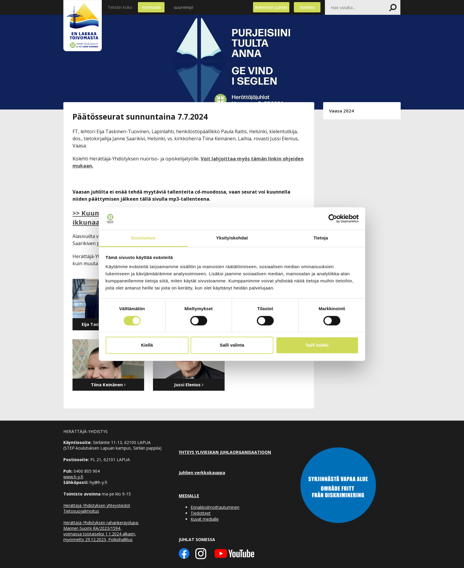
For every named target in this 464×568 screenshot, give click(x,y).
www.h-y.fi (73, 476)
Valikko (307, 7)
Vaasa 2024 (341, 111)
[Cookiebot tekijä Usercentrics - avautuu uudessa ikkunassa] (333, 218)
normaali (151, 7)
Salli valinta (232, 345)
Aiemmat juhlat (271, 7)
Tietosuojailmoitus (81, 511)
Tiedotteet (201, 513)
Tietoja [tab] (321, 238)
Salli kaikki (317, 345)
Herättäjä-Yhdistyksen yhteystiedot (96, 505)
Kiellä (147, 345)
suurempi (183, 7)
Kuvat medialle (205, 519)
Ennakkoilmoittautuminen (215, 507)
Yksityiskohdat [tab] (232, 238)
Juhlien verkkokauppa (202, 472)
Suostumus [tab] (143, 238)
